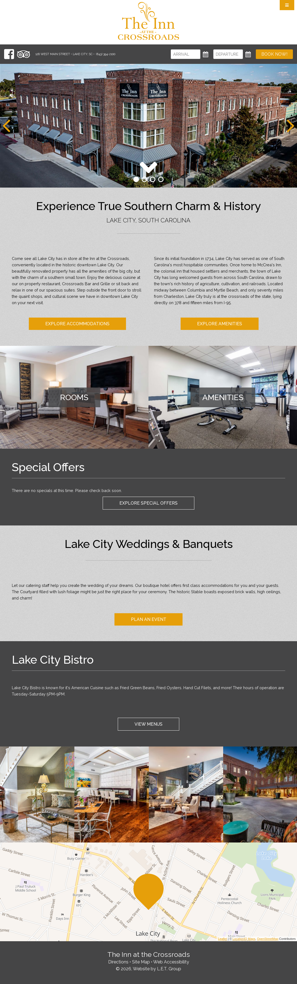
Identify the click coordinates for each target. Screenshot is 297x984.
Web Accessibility (171, 962)
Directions (118, 962)
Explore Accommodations (77, 323)
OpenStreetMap (267, 938)
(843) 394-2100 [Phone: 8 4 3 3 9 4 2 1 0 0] (105, 54)
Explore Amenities (219, 323)
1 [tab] (136, 179)
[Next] (290, 126)
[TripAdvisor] (23, 54)
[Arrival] (185, 54)
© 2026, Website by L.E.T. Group (148, 968)
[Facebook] (9, 54)
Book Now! (274, 54)
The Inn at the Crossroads (148, 21)
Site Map (141, 962)
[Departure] (228, 54)
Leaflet (222, 938)
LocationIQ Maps (243, 938)
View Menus (148, 724)
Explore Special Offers (148, 503)
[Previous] (6, 126)
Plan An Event (148, 619)
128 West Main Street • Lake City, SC (64, 54)
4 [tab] (161, 179)
